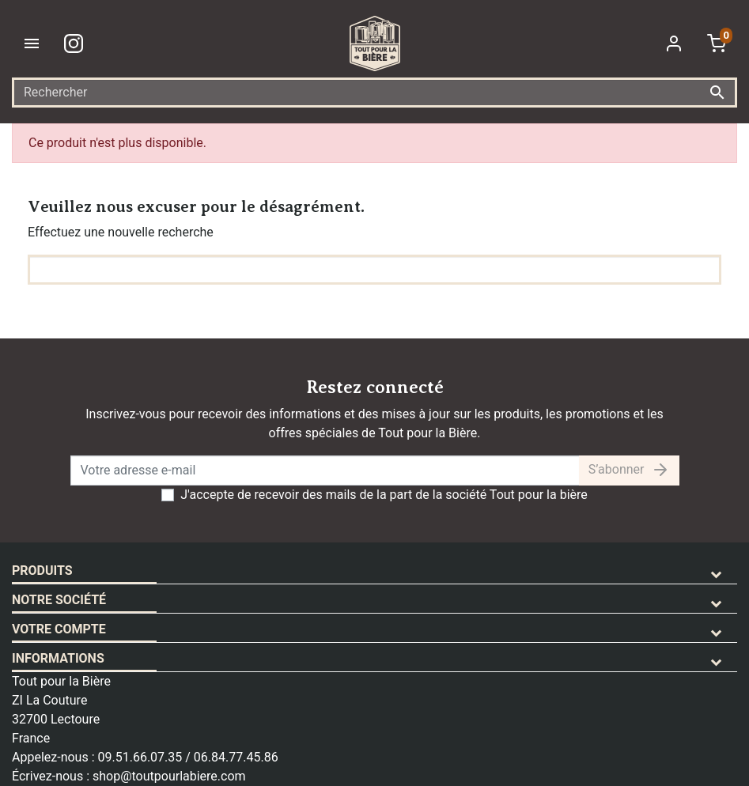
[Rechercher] (374, 92)
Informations (58, 658)
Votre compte (59, 629)
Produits (42, 570)
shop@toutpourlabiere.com (169, 776)
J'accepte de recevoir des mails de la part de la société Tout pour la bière (384, 494)
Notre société (59, 599)
